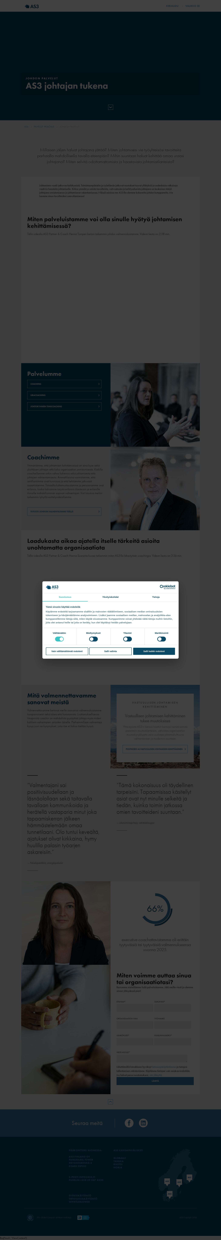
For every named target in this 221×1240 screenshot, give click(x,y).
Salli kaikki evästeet (154, 651)
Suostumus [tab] (65, 597)
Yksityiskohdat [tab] (110, 597)
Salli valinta (110, 651)
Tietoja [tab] (156, 597)
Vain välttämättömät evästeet (67, 651)
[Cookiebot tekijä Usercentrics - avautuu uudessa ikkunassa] (162, 587)
